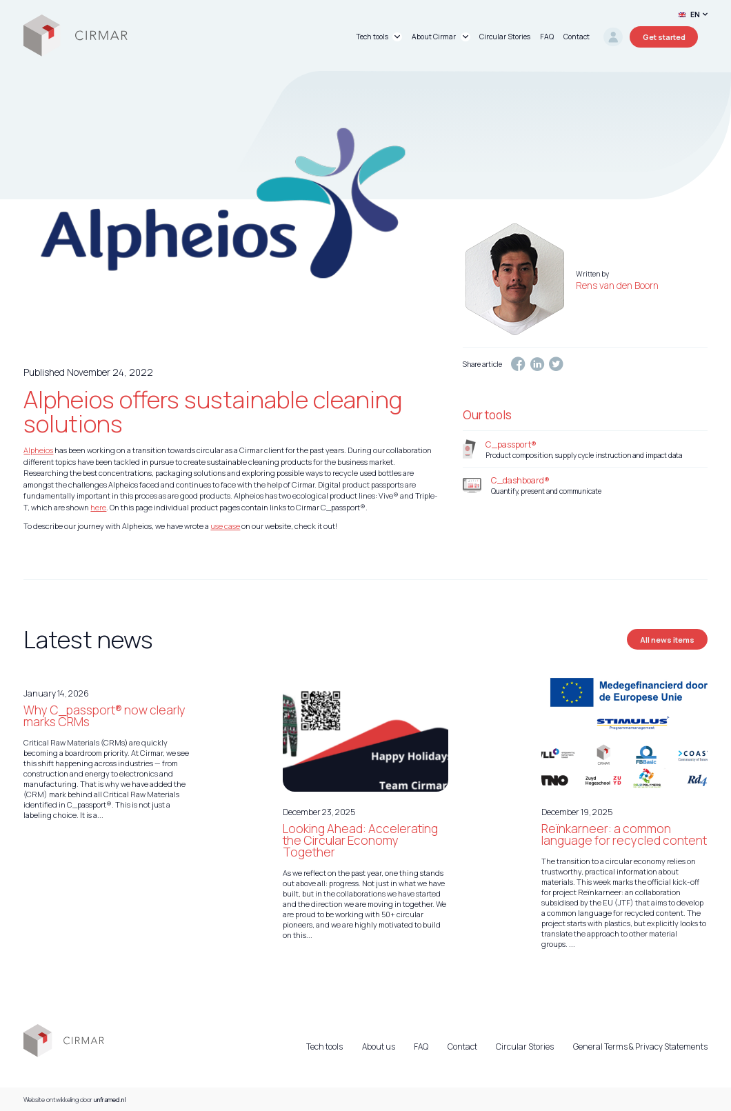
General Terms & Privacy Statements (640, 1046)
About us (378, 1046)
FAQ (421, 1046)
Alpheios (38, 450)
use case (225, 526)
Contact (462, 1046)
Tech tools (324, 1046)
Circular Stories (525, 1046)
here (98, 507)
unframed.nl (110, 1099)
